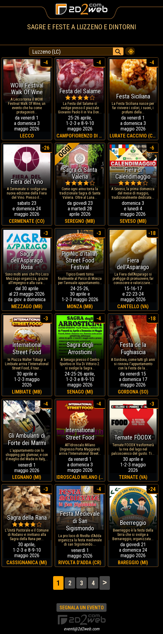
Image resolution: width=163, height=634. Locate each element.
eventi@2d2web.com (82, 628)
